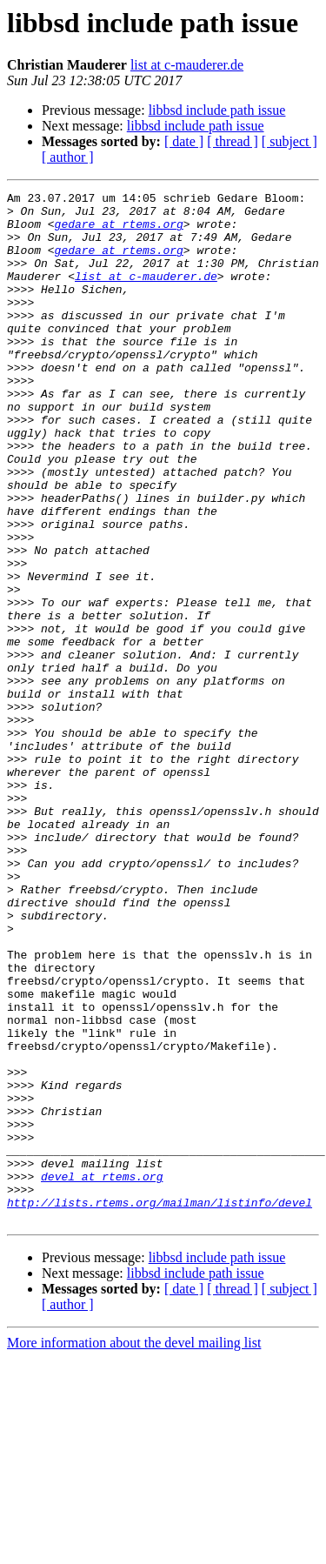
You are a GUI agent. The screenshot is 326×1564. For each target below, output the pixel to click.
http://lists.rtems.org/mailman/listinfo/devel (159, 1406)
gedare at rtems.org (119, 231)
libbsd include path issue (217, 110)
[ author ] (68, 157)
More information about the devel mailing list (134, 1548)
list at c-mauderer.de (186, 64)
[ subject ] (289, 141)
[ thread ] (232, 141)
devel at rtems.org (102, 1374)
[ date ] (183, 141)
